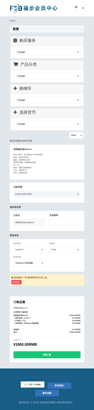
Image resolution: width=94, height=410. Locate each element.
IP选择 (52, 243)
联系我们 (59, 385)
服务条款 (47, 393)
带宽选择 (17, 257)
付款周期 (17, 187)
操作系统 (17, 243)
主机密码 (53, 215)
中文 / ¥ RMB (32, 384)
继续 (47, 354)
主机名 (16, 215)
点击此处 (16, 282)
